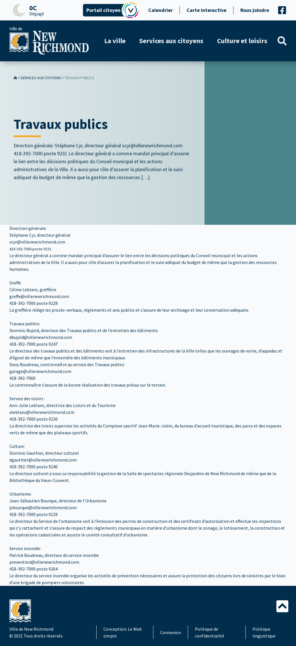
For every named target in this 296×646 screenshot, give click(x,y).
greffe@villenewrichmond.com (39, 296)
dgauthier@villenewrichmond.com (43, 460)
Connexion (170, 632)
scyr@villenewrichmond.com (37, 242)
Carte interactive (206, 10)
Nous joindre (254, 10)
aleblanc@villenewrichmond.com (41, 412)
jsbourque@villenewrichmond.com (43, 507)
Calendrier (160, 10)
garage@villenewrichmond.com (40, 371)
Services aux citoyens (40, 77)
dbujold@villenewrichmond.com (40, 337)
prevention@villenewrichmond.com (44, 562)
